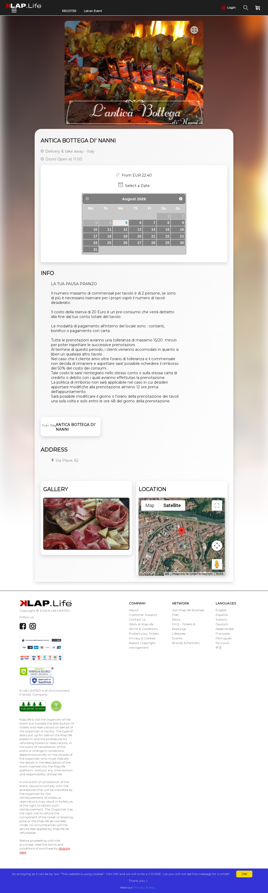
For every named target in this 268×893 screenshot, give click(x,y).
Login (228, 7)
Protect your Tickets (144, 633)
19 (125, 236)
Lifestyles (178, 633)
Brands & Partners (186, 643)
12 (125, 229)
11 (109, 229)
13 (139, 229)
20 (139, 236)
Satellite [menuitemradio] (172, 505)
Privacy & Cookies (142, 638)
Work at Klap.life (141, 624)
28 (153, 243)
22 (167, 236)
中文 (219, 648)
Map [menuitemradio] (150, 505)
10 (95, 229)
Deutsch (222, 624)
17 (95, 236)
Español (222, 615)
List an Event (93, 11)
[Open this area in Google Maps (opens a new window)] (148, 572)
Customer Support (143, 615)
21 (153, 236)
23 (182, 236)
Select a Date (137, 185)
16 (182, 229)
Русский (222, 643)
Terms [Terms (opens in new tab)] (219, 573)
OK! (244, 874)
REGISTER (69, 11)
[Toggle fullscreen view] (217, 505)
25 (109, 243)
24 (95, 243)
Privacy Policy (144, 887)
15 (167, 229)
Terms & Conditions (143, 629)
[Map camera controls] (217, 545)
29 (167, 243)
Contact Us (137, 619)
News (176, 619)
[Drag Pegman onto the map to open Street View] (217, 564)
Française (223, 633)
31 (95, 249)
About (134, 610)
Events (177, 638)
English (221, 610)
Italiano (221, 619)
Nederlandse (225, 629)
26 (125, 243)
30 (182, 243)
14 (153, 229)
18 (109, 236)
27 (139, 243)
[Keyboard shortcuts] (167, 574)
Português (224, 638)
